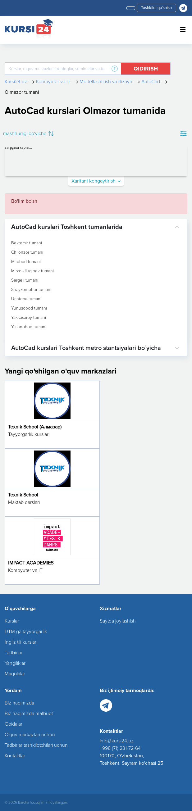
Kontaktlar (15, 756)
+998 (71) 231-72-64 (120, 748)
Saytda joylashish (118, 621)
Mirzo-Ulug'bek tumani (32, 271)
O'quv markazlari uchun (30, 735)
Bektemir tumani (26, 243)
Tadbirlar (13, 653)
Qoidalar (13, 724)
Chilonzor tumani (27, 252)
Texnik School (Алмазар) (35, 427)
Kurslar (12, 621)
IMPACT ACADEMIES (30, 563)
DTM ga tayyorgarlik (26, 631)
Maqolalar (15, 674)
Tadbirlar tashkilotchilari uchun (36, 745)
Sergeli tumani (24, 280)
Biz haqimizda (19, 703)
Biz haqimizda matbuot (29, 713)
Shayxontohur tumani (31, 290)
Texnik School (23, 495)
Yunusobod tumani (29, 308)
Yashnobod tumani (28, 327)
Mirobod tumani (26, 262)
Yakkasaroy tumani (28, 317)
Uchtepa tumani (26, 299)
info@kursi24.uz (117, 741)
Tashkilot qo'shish (156, 7)
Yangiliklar (15, 663)
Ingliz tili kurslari (21, 642)
